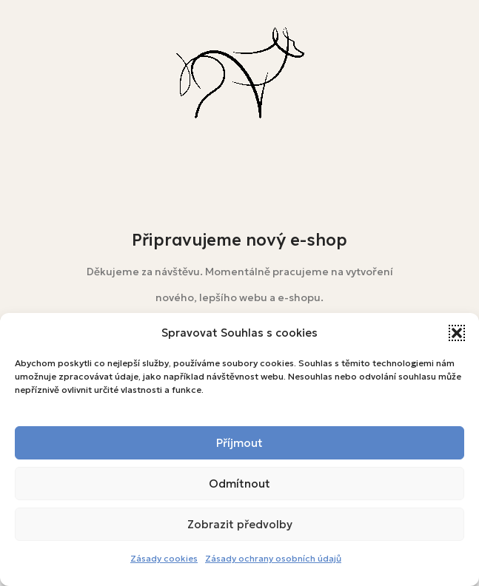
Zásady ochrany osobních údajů (273, 558)
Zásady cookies (164, 558)
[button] (456, 333)
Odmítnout (239, 483)
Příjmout (239, 443)
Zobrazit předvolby (239, 524)
